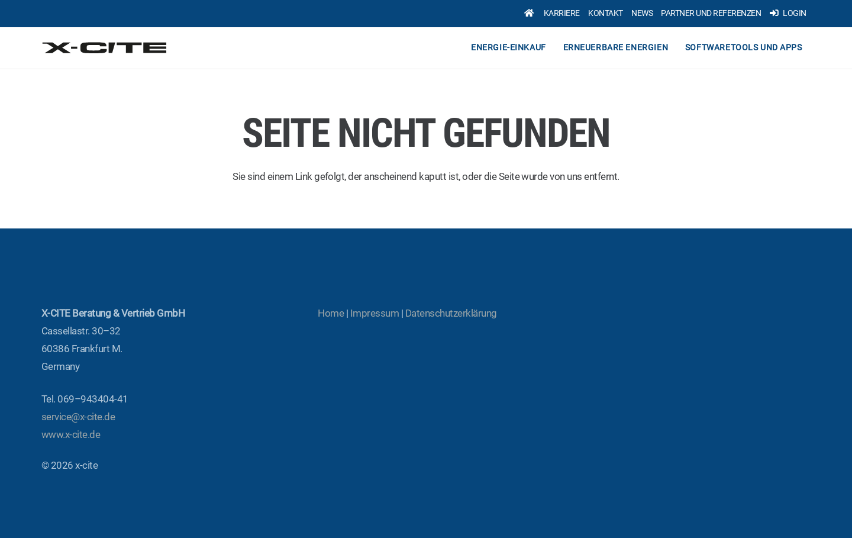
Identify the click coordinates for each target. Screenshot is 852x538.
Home (331, 313)
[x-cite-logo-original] (105, 48)
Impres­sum (374, 313)
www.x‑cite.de (70, 434)
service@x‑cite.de (78, 417)
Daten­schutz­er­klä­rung (451, 313)
